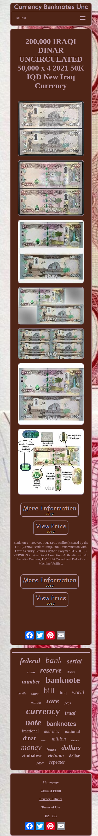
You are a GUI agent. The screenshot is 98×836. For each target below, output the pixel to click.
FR (54, 816)
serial (74, 661)
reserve (50, 670)
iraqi (70, 713)
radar (35, 693)
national (72, 731)
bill (49, 690)
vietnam (56, 755)
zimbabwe (32, 755)
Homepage (51, 782)
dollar (74, 756)
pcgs (68, 703)
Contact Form (51, 791)
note (33, 722)
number (31, 681)
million (59, 739)
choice (75, 740)
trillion (36, 703)
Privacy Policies (50, 799)
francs (51, 749)
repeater (57, 762)
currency (43, 711)
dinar (29, 738)
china (31, 672)
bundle (22, 693)
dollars (71, 747)
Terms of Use (50, 807)
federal (30, 661)
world (78, 692)
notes (44, 740)
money (31, 747)
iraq (63, 692)
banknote (62, 680)
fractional (30, 731)
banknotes (61, 723)
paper (40, 763)
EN (47, 816)
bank (53, 660)
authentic (52, 731)
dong (71, 672)
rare (52, 700)
